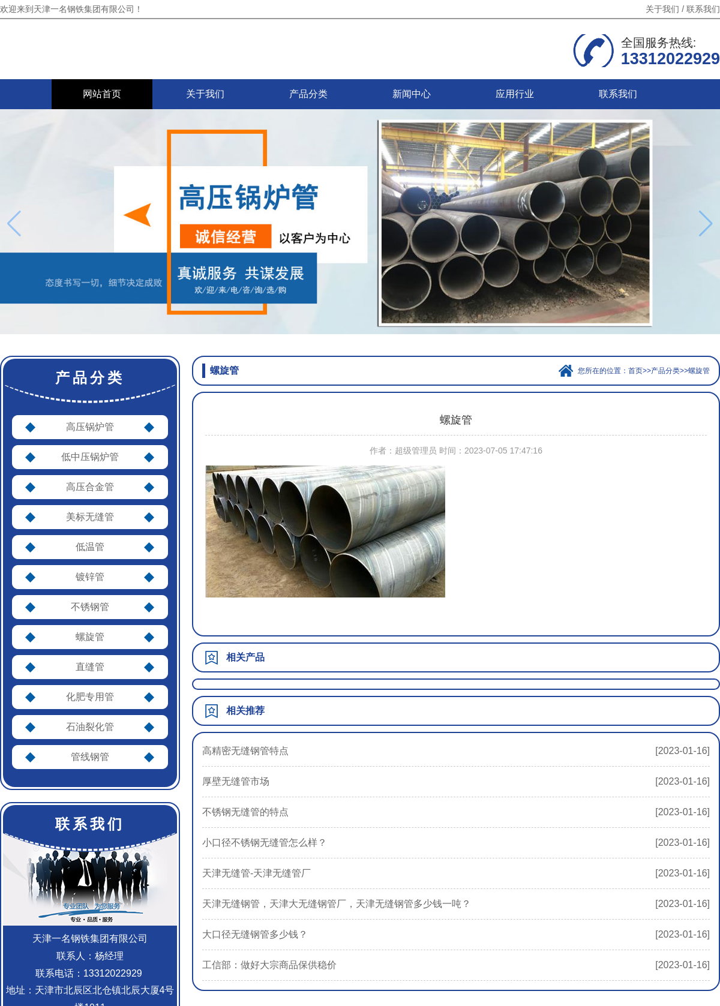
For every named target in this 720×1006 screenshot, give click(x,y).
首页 (635, 371)
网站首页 (102, 94)
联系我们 (703, 9)
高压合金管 (90, 487)
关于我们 (662, 9)
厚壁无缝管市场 (235, 781)
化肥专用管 (90, 697)
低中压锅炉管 (90, 457)
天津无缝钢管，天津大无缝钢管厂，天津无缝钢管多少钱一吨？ (336, 904)
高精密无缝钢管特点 (245, 751)
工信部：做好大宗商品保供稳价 (269, 965)
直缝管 (90, 667)
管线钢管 (90, 757)
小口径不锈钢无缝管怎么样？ (264, 842)
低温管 (90, 547)
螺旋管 (90, 637)
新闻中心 (411, 94)
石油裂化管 (90, 727)
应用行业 (515, 94)
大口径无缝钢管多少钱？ (255, 934)
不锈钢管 (90, 607)
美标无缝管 (90, 517)
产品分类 (308, 94)
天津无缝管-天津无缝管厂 (256, 873)
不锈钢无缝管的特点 (245, 812)
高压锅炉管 (90, 427)
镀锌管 (90, 577)
